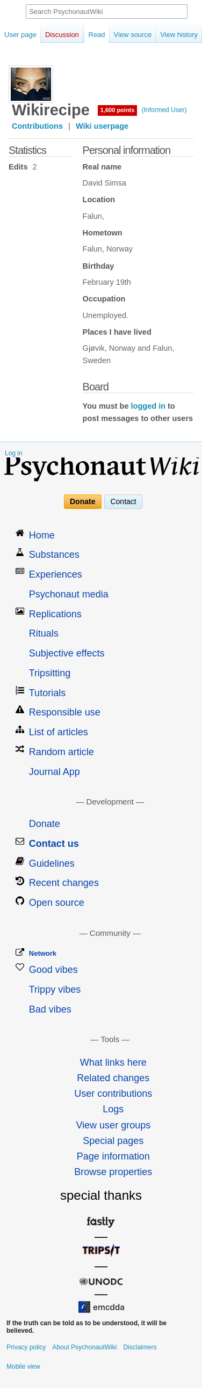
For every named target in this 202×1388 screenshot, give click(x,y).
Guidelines (52, 863)
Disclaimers (139, 1347)
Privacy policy (26, 1347)
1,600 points (117, 110)
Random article (61, 752)
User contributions (113, 1093)
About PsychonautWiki (84, 1347)
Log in (14, 453)
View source (122, 35)
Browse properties (113, 1171)
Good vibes (53, 969)
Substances (54, 554)
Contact (123, 502)
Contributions (37, 126)
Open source (56, 902)
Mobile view (23, 1366)
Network (42, 953)
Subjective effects (67, 653)
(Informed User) (163, 110)
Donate (82, 502)
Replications (55, 614)
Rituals (44, 633)
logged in (148, 406)
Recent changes (64, 882)
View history (167, 35)
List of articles (58, 732)
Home (42, 535)
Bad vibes (50, 1009)
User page (20, 35)
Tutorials (47, 693)
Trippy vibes (55, 989)
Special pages (113, 1140)
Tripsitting (49, 673)
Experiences (55, 574)
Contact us (54, 843)
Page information (113, 1156)
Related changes (113, 1078)
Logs (113, 1109)
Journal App (54, 771)
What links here (113, 1062)
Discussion (62, 35)
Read (85, 35)
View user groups (113, 1125)
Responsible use (64, 712)
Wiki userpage (102, 126)
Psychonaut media (69, 594)
